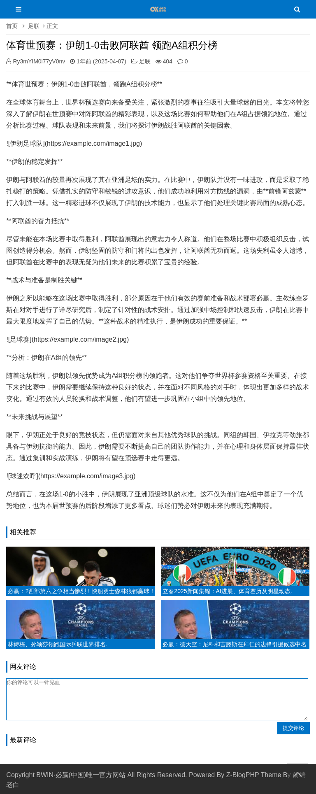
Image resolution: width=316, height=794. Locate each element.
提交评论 (293, 728)
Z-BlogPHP (242, 774)
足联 (34, 26)
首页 (12, 26)
